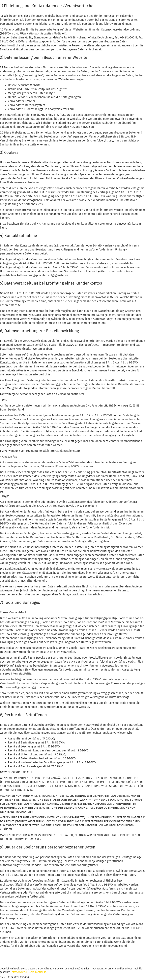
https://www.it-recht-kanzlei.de (29, 972)
